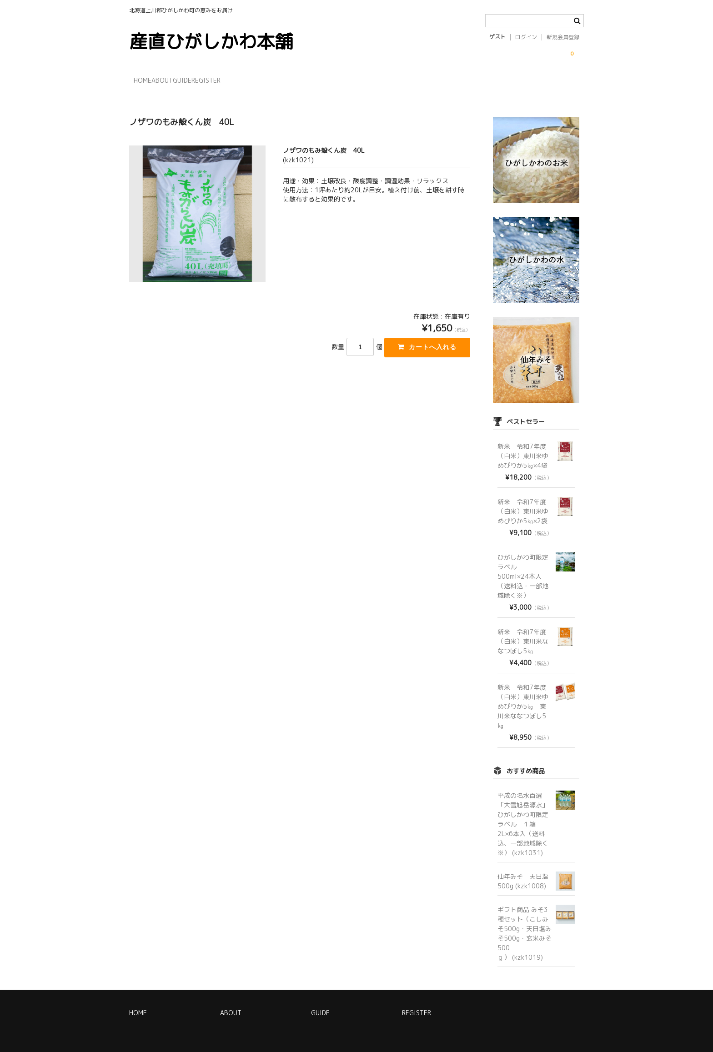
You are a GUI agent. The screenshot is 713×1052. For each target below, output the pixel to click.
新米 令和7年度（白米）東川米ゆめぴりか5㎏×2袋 (522, 502)
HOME (147, 79)
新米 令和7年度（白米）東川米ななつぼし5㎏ (522, 632)
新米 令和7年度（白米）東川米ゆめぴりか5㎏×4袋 (522, 447)
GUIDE (224, 79)
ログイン (526, 37)
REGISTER (266, 79)
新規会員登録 (563, 37)
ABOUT (185, 79)
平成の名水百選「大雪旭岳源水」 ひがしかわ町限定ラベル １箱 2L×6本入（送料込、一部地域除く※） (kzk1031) (526, 815)
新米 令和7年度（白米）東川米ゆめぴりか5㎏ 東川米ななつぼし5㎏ (522, 697)
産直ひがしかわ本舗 (211, 41)
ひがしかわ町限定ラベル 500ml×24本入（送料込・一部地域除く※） (522, 567)
